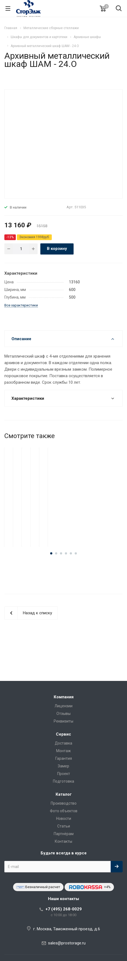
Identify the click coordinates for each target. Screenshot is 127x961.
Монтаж (63, 751)
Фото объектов (63, 811)
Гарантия (63, 758)
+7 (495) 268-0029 (64, 909)
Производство (64, 803)
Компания (64, 697)
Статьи (63, 826)
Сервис (63, 734)
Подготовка (63, 781)
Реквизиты (63, 721)
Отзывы (63, 713)
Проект (63, 773)
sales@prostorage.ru (67, 943)
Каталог (64, 794)
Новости (63, 818)
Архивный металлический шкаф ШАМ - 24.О (63, 513)
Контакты (63, 841)
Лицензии (63, 706)
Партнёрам (64, 834)
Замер (63, 766)
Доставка (63, 743)
